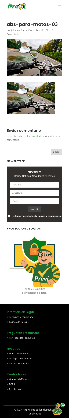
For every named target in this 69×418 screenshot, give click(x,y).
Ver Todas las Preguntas (22, 337)
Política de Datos (18, 321)
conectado (36, 136)
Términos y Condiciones (22, 316)
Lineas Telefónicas (19, 379)
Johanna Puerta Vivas (22, 30)
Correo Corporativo (19, 363)
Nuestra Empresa (18, 353)
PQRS (12, 384)
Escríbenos (15, 389)
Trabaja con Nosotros (20, 358)
